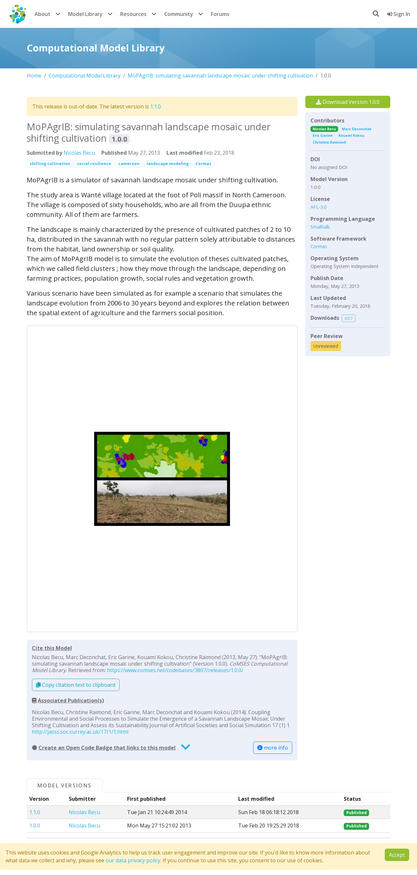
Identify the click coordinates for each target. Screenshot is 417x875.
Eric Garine (323, 135)
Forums (220, 14)
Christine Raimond (329, 142)
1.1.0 (155, 106)
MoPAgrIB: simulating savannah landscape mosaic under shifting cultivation (220, 75)
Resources (133, 14)
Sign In (398, 14)
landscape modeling (168, 163)
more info (272, 747)
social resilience (94, 163)
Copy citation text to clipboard (75, 684)
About (42, 14)
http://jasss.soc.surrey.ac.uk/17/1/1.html (80, 731)
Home (34, 75)
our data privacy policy (133, 860)
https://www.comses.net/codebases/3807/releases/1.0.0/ (175, 670)
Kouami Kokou (351, 135)
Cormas (203, 163)
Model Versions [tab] (64, 785)
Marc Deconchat (356, 128)
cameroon (128, 163)
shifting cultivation (50, 163)
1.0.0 (34, 825)
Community (178, 14)
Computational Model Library (85, 75)
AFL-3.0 (318, 207)
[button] (162, 478)
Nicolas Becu (79, 152)
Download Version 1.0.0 (348, 102)
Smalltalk (320, 227)
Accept (397, 854)
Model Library (85, 14)
